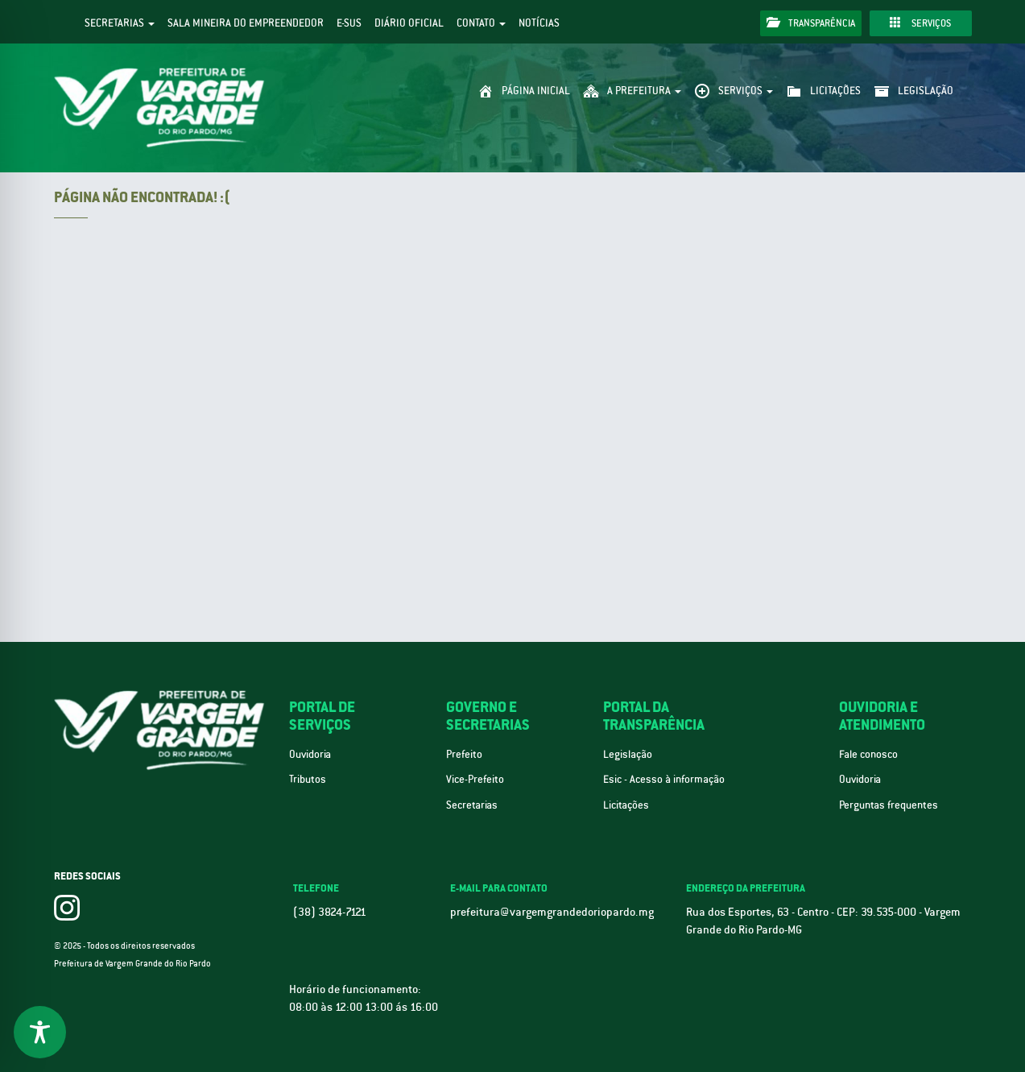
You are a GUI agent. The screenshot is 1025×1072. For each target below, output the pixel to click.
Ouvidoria (310, 754)
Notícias (539, 23)
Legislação (627, 754)
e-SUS (349, 23)
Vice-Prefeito (475, 779)
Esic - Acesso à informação (664, 779)
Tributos (307, 779)
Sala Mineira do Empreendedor (245, 23)
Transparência (811, 23)
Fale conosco (868, 754)
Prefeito (464, 754)
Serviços (920, 23)
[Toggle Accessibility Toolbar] (40, 1032)
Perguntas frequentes (888, 805)
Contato (481, 23)
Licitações (626, 805)
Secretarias (120, 23)
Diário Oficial (409, 23)
